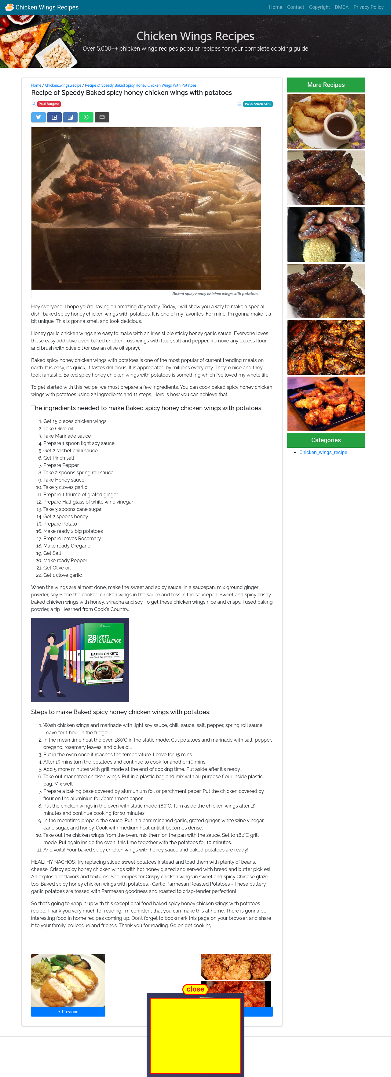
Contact (295, 7)
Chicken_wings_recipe (63, 85)
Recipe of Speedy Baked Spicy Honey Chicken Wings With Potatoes (140, 85)
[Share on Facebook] (54, 117)
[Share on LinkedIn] (70, 117)
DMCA (342, 7)
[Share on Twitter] (38, 117)
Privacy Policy (369, 7)
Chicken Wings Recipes (42, 7)
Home (275, 7)
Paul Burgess (49, 104)
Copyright (319, 7)
